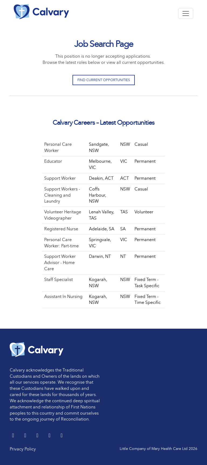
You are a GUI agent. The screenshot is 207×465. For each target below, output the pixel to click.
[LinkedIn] (26, 435)
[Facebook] (38, 435)
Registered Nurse (61, 228)
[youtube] (50, 435)
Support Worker (60, 178)
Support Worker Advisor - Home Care (60, 262)
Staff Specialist (58, 279)
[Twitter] (14, 435)
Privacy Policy (23, 449)
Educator (53, 161)
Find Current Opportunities (103, 80)
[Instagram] (61, 435)
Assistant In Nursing (63, 296)
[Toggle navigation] (185, 13)
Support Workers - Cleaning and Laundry (62, 195)
